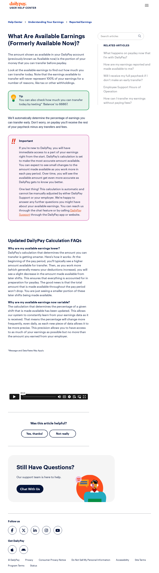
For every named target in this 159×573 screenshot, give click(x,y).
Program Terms (16, 565)
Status (33, 565)
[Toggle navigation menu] (146, 5)
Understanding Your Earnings (46, 21)
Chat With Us (30, 489)
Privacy (29, 559)
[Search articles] (121, 36)
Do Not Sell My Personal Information (90, 559)
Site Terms (140, 559)
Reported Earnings (80, 21)
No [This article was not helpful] (58, 433)
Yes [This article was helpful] (28, 433)
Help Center (15, 21)
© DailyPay (14, 559)
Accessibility (122, 559)
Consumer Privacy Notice (52, 559)
